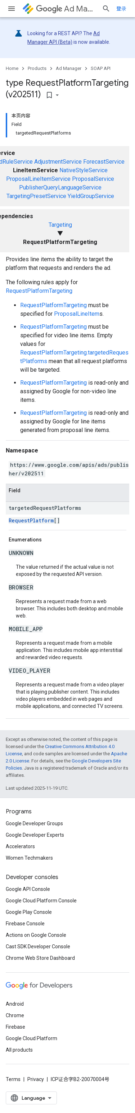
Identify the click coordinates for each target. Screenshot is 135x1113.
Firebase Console (25, 923)
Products (37, 68)
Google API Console (28, 889)
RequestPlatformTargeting (39, 290)
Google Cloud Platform (31, 1038)
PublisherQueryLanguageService (60, 187)
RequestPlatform (31, 520)
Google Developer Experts (35, 835)
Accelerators (20, 846)
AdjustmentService (58, 161)
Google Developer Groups (34, 823)
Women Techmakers (29, 858)
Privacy (35, 1079)
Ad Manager (66, 9)
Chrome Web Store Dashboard (40, 958)
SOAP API (101, 68)
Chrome (15, 1015)
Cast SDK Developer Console (38, 946)
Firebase (15, 1027)
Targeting (60, 224)
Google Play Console (29, 912)
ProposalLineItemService (38, 178)
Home (12, 68)
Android (15, 1004)
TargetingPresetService (36, 196)
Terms (13, 1079)
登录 (121, 8)
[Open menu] (11, 8)
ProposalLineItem (76, 313)
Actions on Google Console (36, 935)
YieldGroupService (91, 196)
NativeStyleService (83, 170)
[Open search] (106, 8)
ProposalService (93, 178)
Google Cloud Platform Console (41, 900)
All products (19, 1050)
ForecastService (104, 161)
